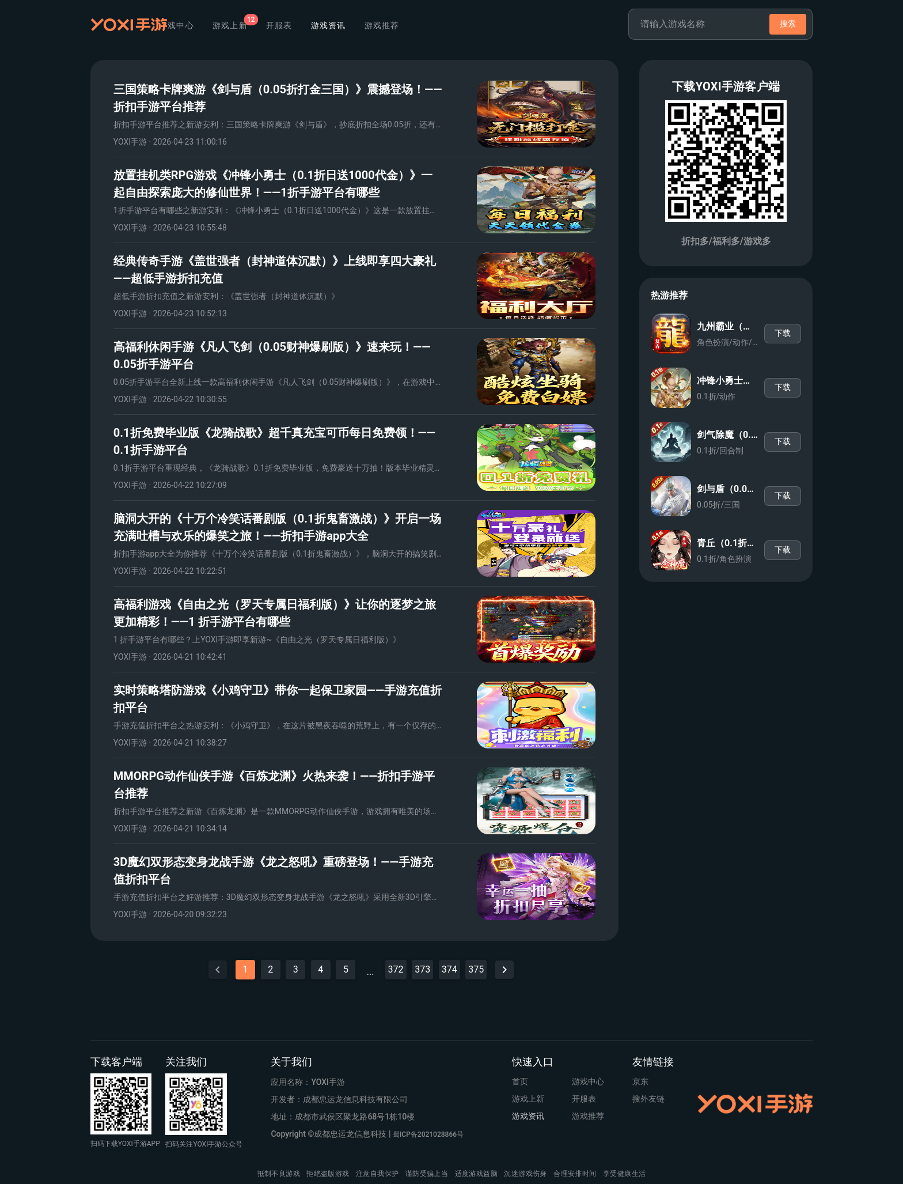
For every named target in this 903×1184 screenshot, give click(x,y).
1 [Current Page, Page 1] (245, 969)
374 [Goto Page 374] (449, 969)
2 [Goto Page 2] (270, 969)
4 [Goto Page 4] (320, 969)
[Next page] (504, 969)
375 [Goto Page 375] (476, 969)
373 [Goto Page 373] (422, 969)
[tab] (298, 25)
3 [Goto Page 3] (295, 969)
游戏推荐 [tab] (450, 25)
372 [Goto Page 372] (396, 969)
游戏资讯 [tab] (396, 25)
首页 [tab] (200, 25)
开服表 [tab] (347, 25)
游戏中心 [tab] (244, 25)
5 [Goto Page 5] (345, 969)
